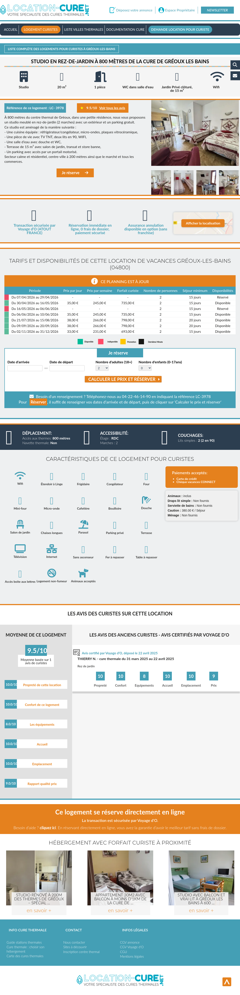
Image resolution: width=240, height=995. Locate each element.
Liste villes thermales (83, 29)
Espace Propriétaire (180, 10)
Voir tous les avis (112, 108)
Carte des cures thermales (25, 956)
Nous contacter (74, 942)
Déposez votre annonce (134, 10)
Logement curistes (41, 29)
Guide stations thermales (24, 942)
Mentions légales (132, 956)
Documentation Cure (125, 29)
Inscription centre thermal (81, 952)
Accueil (10, 29)
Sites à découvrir (75, 947)
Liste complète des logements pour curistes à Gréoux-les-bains (61, 49)
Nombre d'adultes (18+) (114, 362)
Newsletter (217, 10)
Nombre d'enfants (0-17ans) (160, 362)
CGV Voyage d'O (132, 947)
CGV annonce (130, 942)
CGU (123, 952)
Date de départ (61, 362)
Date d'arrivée (18, 362)
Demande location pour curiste (180, 29)
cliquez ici (48, 827)
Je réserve (75, 172)
